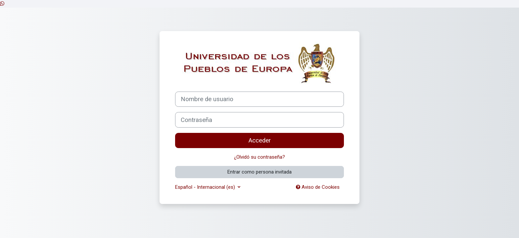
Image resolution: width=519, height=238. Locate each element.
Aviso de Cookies (318, 187)
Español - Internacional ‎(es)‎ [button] (205, 187)
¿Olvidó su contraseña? (259, 157)
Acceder (260, 140)
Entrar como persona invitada (259, 172)
